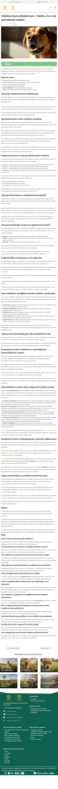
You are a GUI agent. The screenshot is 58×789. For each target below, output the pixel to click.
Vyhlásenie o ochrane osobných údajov (41, 731)
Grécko (6, 755)
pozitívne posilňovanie (49, 430)
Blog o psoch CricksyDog (11, 733)
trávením (11, 453)
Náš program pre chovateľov (39, 708)
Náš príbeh (33, 699)
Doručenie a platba (36, 739)
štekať (6, 603)
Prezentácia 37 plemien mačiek (13, 741)
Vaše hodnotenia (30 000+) (38, 701)
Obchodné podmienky (37, 735)
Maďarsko (7, 757)
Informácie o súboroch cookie (39, 733)
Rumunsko (7, 760)
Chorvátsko (8, 753)
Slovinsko (7, 762)
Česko (6, 751)
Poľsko (6, 759)
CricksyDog (42, 442)
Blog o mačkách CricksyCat (12, 735)
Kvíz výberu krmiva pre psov (12, 737)
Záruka (32, 737)
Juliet (28, 451)
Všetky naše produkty (37, 730)
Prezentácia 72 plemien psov (12, 739)
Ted (32, 451)
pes (13, 23)
